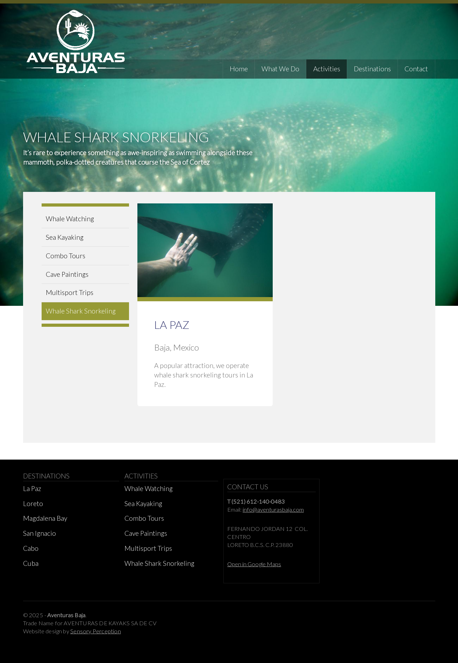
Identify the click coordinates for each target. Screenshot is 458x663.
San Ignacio (39, 533)
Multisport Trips (69, 292)
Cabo (30, 548)
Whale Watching (70, 219)
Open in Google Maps (254, 564)
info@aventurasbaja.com (273, 509)
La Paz (32, 488)
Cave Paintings (67, 274)
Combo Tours (65, 256)
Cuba (30, 563)
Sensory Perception (95, 631)
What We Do (280, 69)
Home (239, 69)
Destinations (372, 69)
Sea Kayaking (65, 237)
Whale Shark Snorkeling (81, 311)
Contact (416, 69)
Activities (326, 69)
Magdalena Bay (45, 518)
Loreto (33, 503)
